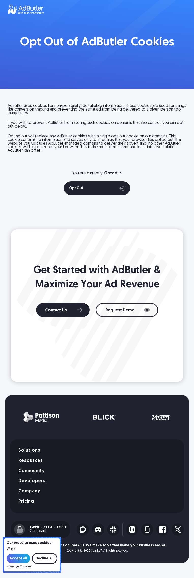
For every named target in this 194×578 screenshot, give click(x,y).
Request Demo (120, 310)
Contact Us (56, 310)
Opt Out (97, 188)
